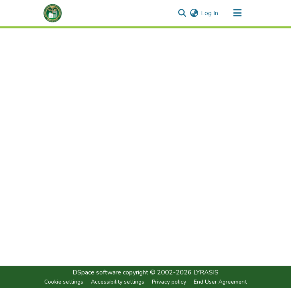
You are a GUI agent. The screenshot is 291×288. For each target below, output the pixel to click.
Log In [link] (209, 13)
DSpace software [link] (97, 272)
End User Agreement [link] (220, 282)
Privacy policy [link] (169, 282)
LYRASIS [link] (205, 272)
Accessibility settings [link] (117, 282)
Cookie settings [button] (63, 282)
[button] (53, 13)
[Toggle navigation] (237, 13)
